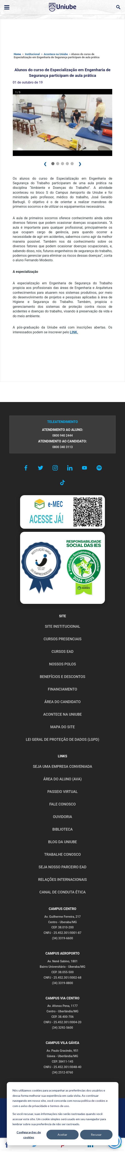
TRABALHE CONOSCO (62, 854)
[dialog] (62, 1113)
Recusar (96, 1134)
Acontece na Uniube (56, 54)
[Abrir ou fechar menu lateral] (6, 7)
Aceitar (62, 1134)
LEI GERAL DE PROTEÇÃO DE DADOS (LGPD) (62, 739)
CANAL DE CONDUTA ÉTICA (62, 892)
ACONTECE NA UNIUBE (62, 714)
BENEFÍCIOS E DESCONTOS (62, 677)
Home (17, 54)
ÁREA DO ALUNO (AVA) (62, 779)
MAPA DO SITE (62, 727)
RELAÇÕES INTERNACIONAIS (62, 880)
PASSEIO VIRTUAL (62, 792)
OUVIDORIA (62, 817)
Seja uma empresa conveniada (62, 766)
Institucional (32, 54)
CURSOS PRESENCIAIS (62, 639)
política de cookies (93, 1100)
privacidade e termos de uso (50, 1106)
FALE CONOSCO (62, 804)
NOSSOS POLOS (62, 664)
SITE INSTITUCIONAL (62, 626)
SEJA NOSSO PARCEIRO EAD (62, 867)
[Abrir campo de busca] (118, 7)
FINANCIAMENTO (62, 689)
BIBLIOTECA (62, 829)
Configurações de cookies (29, 1134)
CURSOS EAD (62, 651)
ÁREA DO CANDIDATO (62, 702)
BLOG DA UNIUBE (62, 842)
